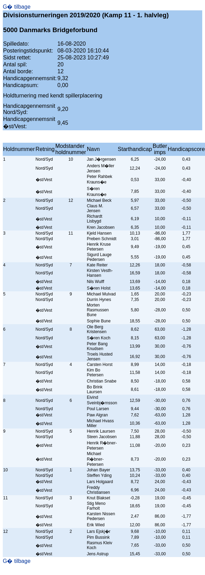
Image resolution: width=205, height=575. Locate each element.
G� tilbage (16, 7)
